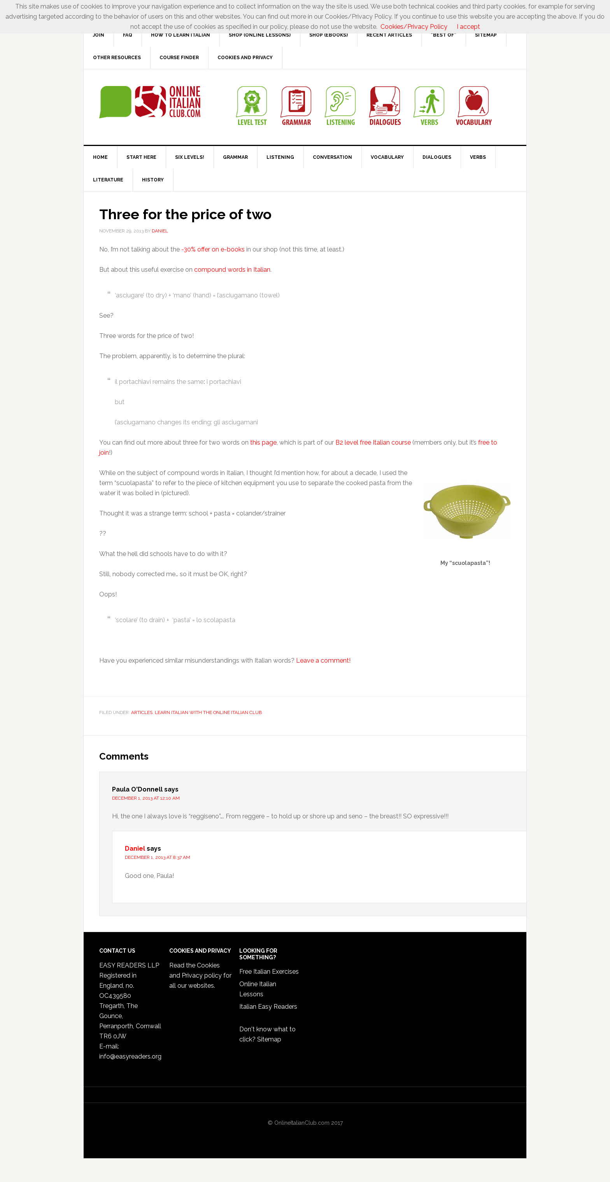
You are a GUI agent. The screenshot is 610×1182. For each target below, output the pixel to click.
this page (263, 442)
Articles (141, 712)
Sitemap (269, 1039)
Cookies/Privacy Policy (413, 26)
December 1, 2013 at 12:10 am (146, 798)
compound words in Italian (232, 269)
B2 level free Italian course (373, 442)
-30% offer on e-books (212, 249)
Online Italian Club (149, 102)
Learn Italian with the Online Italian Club (208, 712)
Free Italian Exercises (269, 971)
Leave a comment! (323, 660)
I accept (468, 26)
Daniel (135, 848)
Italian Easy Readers (268, 1006)
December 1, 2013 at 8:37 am (157, 857)
